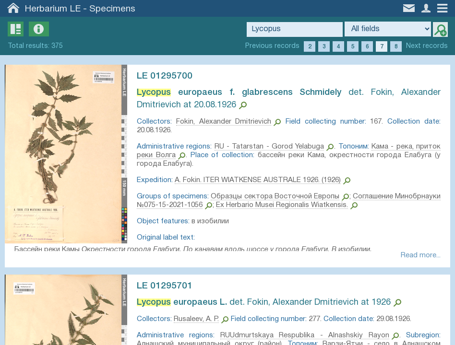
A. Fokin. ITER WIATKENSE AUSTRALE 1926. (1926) (263, 180)
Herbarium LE (53, 9)
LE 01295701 (169, 288)
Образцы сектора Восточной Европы (304, 196)
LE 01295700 (169, 76)
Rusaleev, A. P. (201, 321)
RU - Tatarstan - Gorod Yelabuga (281, 146)
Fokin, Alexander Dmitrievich (226, 121)
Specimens (112, 9)
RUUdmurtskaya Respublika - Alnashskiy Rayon (303, 337)
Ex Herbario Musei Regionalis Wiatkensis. (334, 205)
